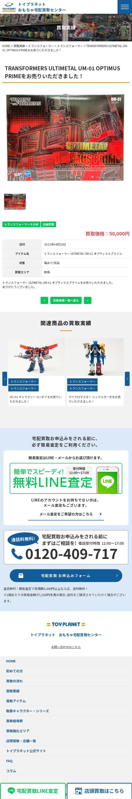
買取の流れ (14, 681)
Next (127, 379)
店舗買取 (48, 224)
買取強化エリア (17, 730)
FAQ (9, 760)
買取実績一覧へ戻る (66, 300)
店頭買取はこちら (99, 790)
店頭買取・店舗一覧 (21, 740)
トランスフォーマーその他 (21, 224)
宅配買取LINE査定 (33, 790)
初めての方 (14, 671)
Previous (4, 379)
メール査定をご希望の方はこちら (66, 513)
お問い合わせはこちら (66, 647)
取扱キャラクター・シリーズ (27, 710)
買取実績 (12, 690)
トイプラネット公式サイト (26, 750)
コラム (11, 770)
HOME (11, 661)
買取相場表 (14, 720)
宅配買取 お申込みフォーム (66, 575)
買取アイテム (16, 700)
